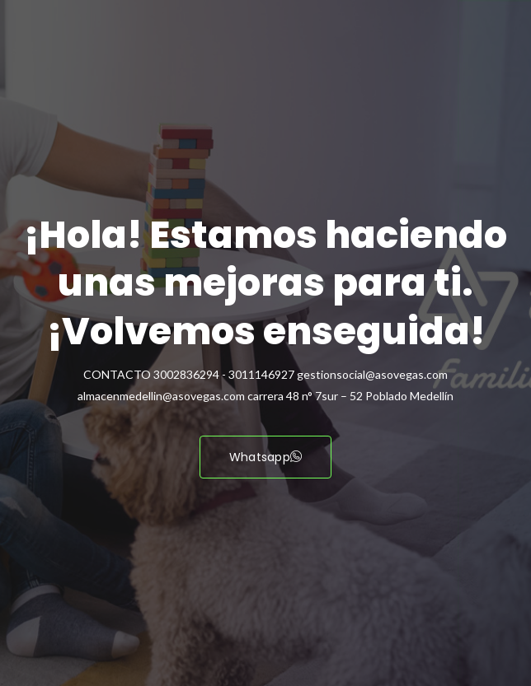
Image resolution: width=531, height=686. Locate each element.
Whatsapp (266, 457)
